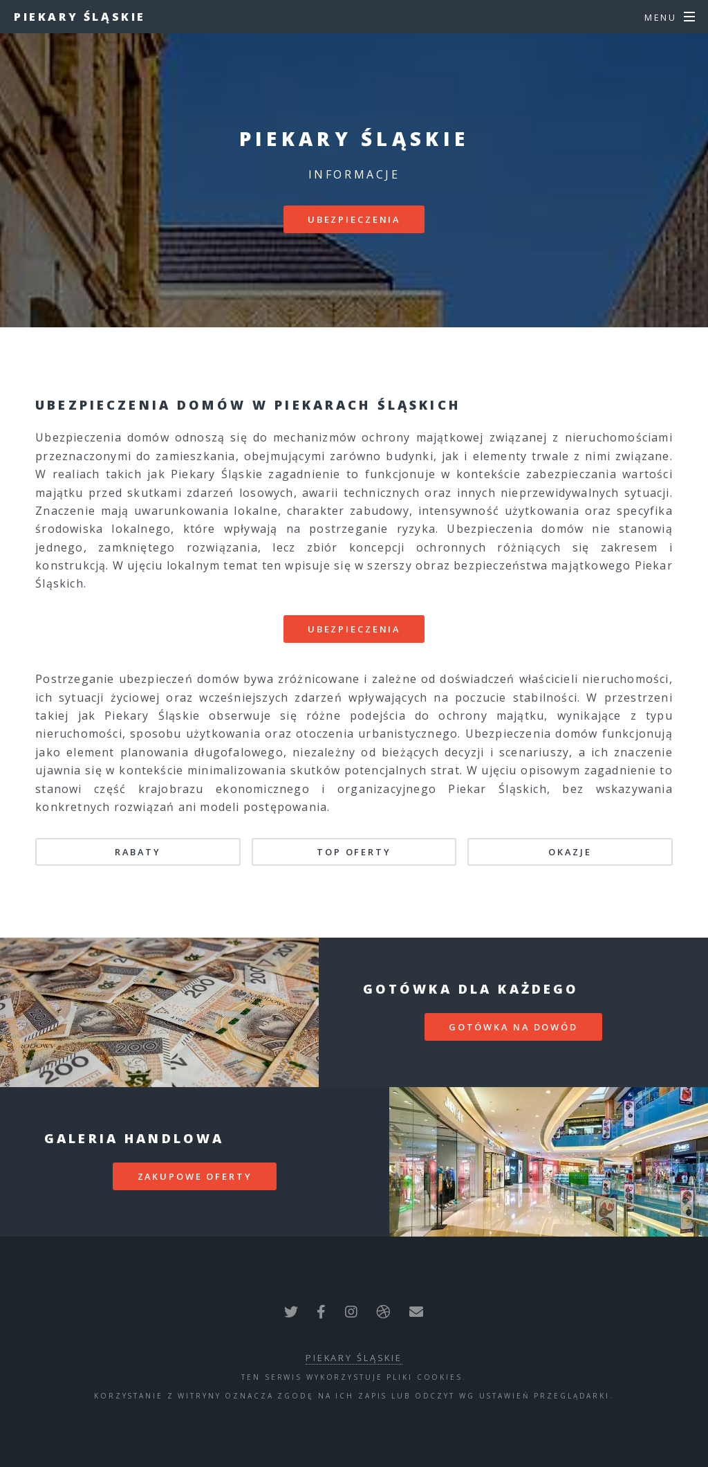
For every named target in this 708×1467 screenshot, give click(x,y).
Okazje (569, 852)
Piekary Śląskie (80, 16)
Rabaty (137, 852)
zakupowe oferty (195, 1176)
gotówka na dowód (513, 1027)
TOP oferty (354, 852)
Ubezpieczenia (354, 219)
